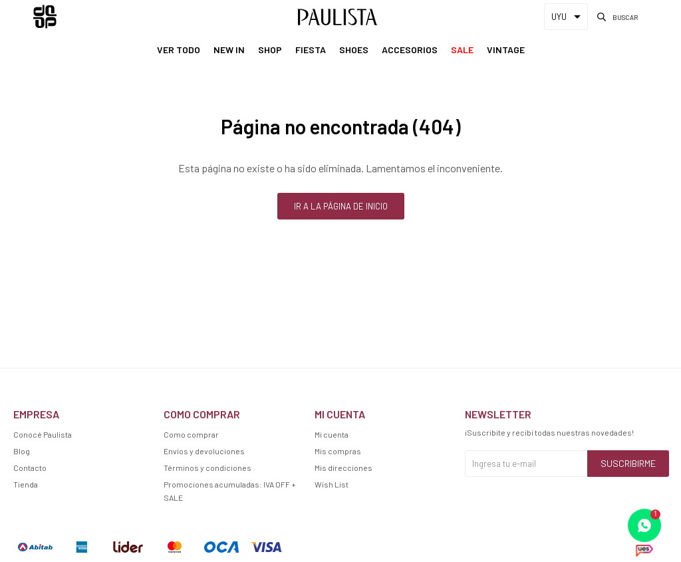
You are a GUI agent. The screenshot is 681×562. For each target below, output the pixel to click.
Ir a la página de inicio (341, 206)
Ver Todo (178, 49)
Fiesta (310, 49)
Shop (270, 49)
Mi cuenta (331, 434)
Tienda (25, 484)
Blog (21, 451)
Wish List (331, 484)
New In (229, 49)
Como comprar (191, 434)
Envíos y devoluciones (204, 451)
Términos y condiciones (207, 467)
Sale (462, 49)
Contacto (30, 467)
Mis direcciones (343, 467)
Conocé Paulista (42, 434)
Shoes (353, 49)
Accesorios (410, 49)
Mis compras (338, 451)
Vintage (506, 49)
